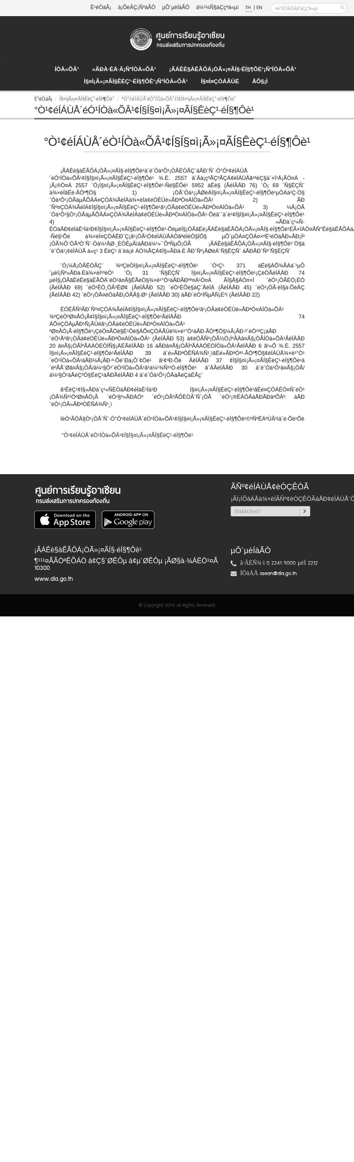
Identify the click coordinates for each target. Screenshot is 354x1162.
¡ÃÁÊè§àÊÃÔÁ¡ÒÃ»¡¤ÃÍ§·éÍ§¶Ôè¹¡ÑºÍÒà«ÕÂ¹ (233, 69)
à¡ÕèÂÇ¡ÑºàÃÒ (137, 8)
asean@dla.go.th (278, 573)
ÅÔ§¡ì (260, 82)
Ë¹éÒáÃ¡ (101, 8)
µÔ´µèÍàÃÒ (176, 8)
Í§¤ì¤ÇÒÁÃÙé (220, 82)
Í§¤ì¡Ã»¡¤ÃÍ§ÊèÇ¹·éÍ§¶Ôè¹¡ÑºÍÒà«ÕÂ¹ (136, 82)
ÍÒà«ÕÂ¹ (67, 69)
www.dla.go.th (53, 579)
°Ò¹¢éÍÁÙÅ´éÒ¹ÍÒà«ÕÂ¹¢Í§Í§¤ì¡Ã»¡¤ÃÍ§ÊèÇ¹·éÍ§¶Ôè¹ (128, 435)
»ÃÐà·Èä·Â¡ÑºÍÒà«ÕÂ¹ (124, 69)
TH (248, 8)
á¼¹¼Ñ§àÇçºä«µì (217, 8)
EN (259, 8)
